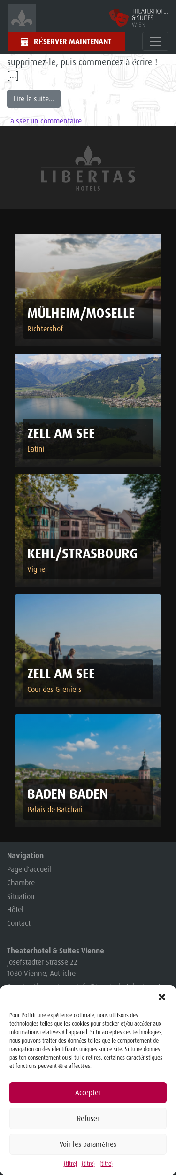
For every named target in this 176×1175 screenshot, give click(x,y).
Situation (21, 896)
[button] (162, 997)
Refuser (88, 1118)
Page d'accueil (29, 869)
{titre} (70, 1163)
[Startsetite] (22, 18)
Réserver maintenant (73, 41)
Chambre (21, 882)
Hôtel (15, 909)
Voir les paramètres (88, 1144)
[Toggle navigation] (155, 41)
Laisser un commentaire (44, 120)
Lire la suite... (33, 98)
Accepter (88, 1092)
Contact (19, 923)
